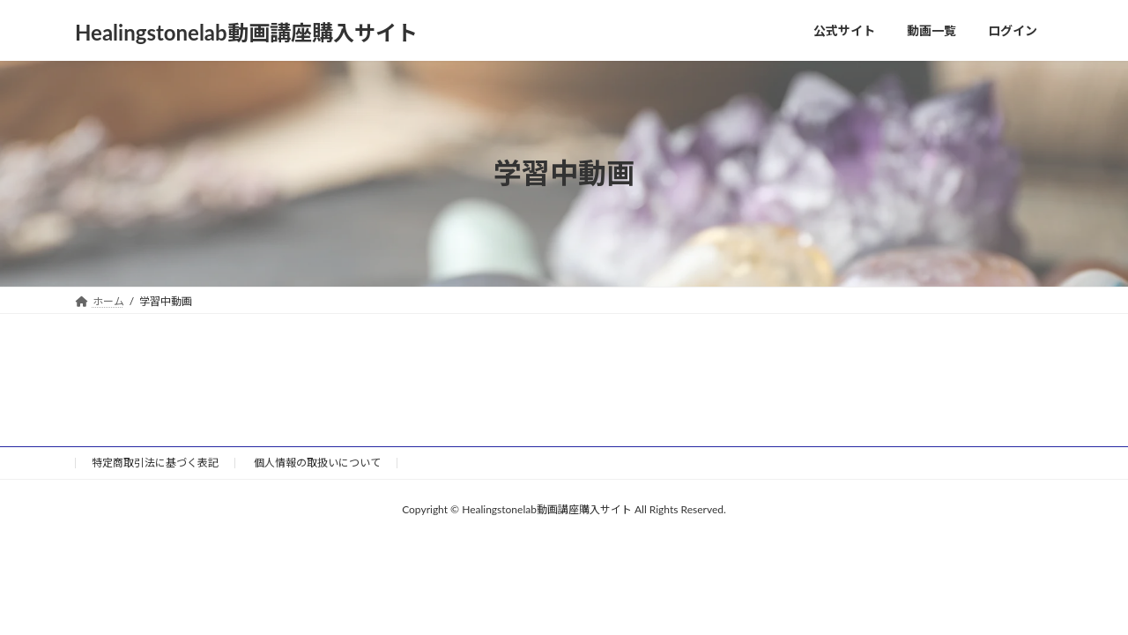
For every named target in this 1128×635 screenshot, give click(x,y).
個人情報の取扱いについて (317, 462)
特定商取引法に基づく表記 (155, 462)
